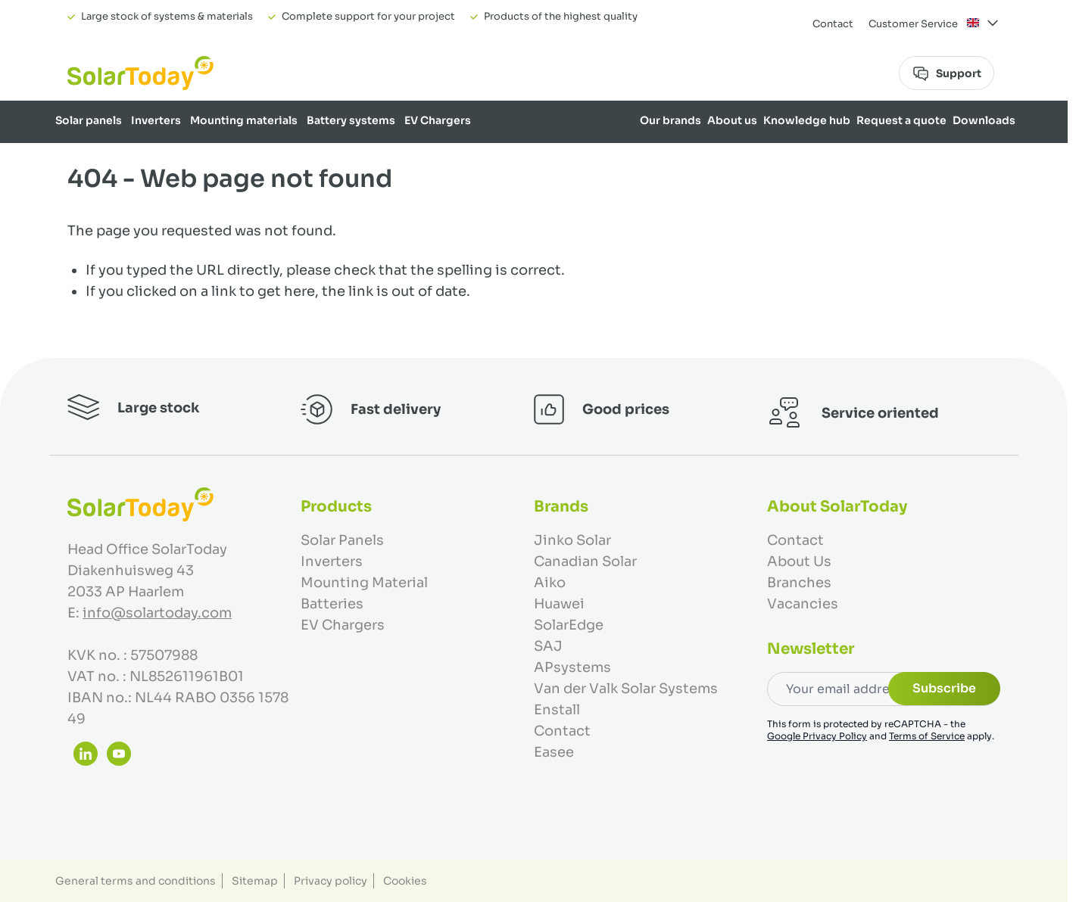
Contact (832, 23)
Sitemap (255, 881)
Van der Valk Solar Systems (626, 688)
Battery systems (351, 120)
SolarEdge (568, 625)
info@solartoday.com (157, 613)
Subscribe (944, 688)
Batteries (332, 604)
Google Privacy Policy (817, 736)
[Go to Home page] (140, 73)
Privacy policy (330, 881)
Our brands (670, 120)
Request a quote (901, 120)
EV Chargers (437, 120)
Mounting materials (244, 120)
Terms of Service (927, 736)
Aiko (550, 582)
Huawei (559, 604)
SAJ (548, 646)
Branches (799, 582)
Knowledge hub (806, 120)
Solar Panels (342, 540)
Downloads (984, 120)
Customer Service (913, 23)
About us (732, 120)
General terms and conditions (135, 881)
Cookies (405, 881)
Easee (554, 752)
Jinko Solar (572, 540)
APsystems (572, 667)
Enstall (557, 709)
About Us (799, 561)
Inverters (156, 120)
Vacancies (802, 604)
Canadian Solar (585, 561)
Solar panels (88, 120)
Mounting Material (364, 582)
